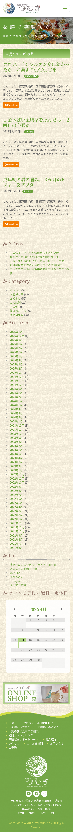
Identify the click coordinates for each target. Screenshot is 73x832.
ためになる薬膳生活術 (23, 569)
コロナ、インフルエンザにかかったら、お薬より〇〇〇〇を (36, 67)
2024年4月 (16, 409)
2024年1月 (16, 421)
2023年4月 (16, 458)
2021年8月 (16, 539)
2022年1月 (16, 519)
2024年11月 (17, 381)
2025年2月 (16, 368)
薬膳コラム (16, 315)
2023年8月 (16, 442)
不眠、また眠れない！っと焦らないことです (37, 261)
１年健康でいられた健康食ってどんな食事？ (37, 253)
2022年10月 (17, 482)
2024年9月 (16, 389)
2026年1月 (16, 332)
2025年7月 (16, 348)
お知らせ (29, 131)
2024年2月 (16, 417)
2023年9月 (16, 438)
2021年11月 (17, 527)
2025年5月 (16, 356)
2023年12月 (17, 425)
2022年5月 (16, 503)
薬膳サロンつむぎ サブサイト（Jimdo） (34, 565)
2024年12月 (17, 376)
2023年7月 (16, 446)
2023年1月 (16, 470)
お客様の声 (16, 294)
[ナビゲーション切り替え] (65, 8)
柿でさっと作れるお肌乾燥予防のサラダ (34, 257)
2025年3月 (16, 364)
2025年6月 (16, 352)
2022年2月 (16, 515)
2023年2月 (16, 466)
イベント (15, 290)
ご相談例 (15, 302)
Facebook (16, 577)
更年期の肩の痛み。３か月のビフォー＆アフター (34, 182)
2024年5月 (16, 405)
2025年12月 (17, 336)
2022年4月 (16, 507)
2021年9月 (16, 535)
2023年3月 (16, 462)
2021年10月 (17, 531)
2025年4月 (16, 360)
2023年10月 (17, 433)
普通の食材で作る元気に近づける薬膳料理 (36, 265)
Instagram (16, 581)
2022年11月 (17, 478)
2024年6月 (16, 401)
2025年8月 (16, 344)
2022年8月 (16, 490)
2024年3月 (16, 413)
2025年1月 (16, 372)
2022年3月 (16, 511)
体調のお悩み (31, 76)
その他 (14, 306)
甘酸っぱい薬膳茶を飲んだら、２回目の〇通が (36, 122)
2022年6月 (16, 499)
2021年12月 (17, 523)
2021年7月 (16, 543)
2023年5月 (16, 454)
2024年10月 (17, 385)
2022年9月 (16, 486)
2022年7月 (16, 495)
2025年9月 (16, 340)
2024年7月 (16, 397)
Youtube (15, 573)
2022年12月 (17, 474)
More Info (11, 105)
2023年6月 (16, 450)
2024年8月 (16, 393)
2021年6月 (16, 547)
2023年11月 (17, 429)
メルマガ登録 (18, 585)
